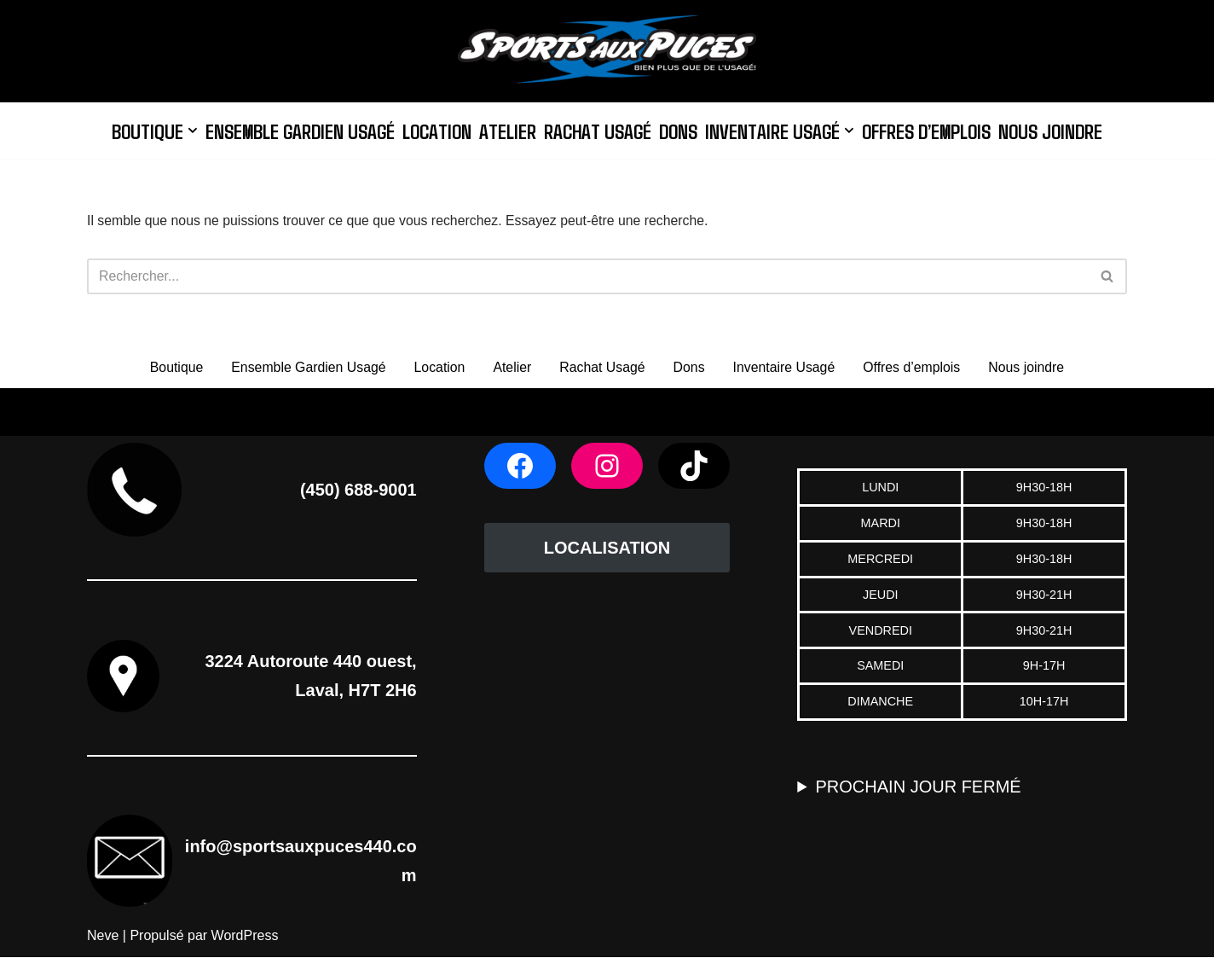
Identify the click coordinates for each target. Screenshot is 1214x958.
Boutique (172, 367)
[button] (187, 130)
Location (434, 130)
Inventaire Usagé (784, 367)
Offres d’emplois (929, 130)
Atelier (506, 130)
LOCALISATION (607, 548)
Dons (677, 130)
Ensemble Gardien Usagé (295, 130)
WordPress (245, 936)
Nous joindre (1055, 130)
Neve (103, 936)
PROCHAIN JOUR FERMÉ (918, 787)
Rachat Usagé (596, 130)
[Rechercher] (588, 276)
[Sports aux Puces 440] (607, 51)
